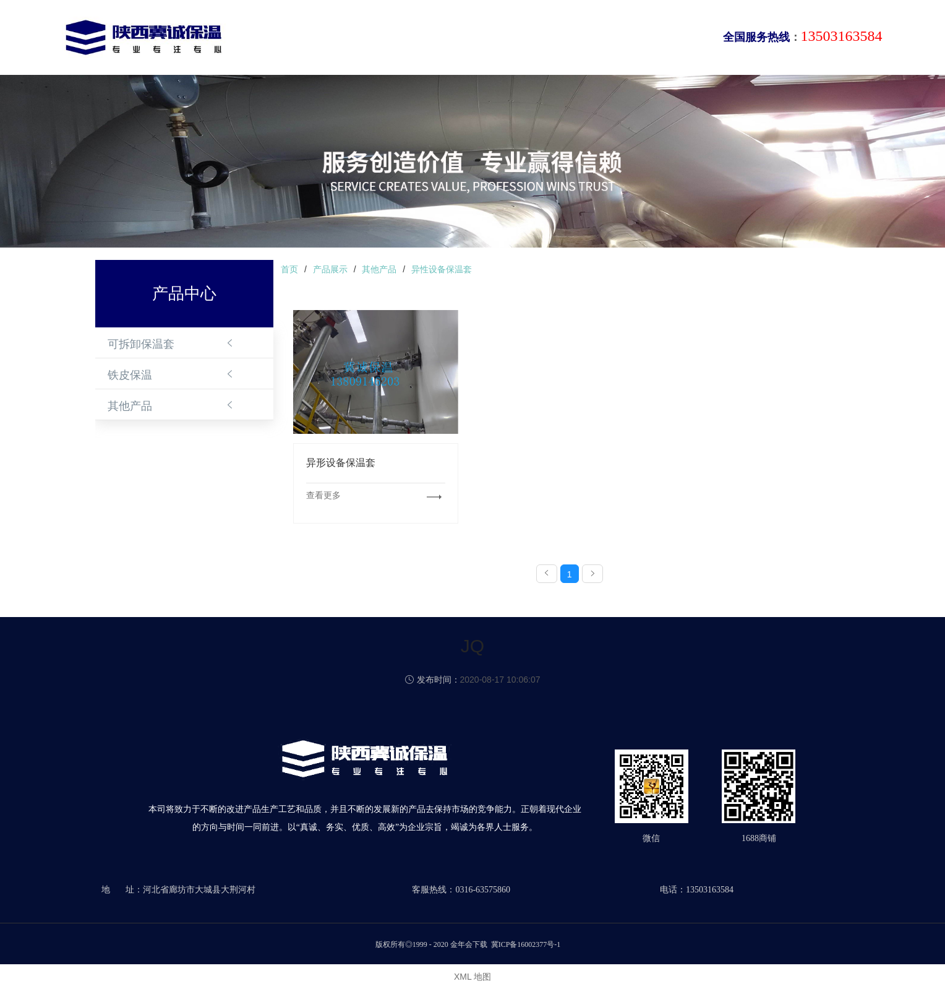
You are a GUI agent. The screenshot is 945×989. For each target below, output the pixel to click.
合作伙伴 (596, 39)
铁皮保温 (130, 375)
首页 (309, 39)
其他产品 (130, 406)
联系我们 (655, 39)
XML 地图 (472, 977)
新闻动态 (477, 39)
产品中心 (418, 39)
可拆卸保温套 (141, 344)
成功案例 (537, 39)
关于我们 (358, 39)
